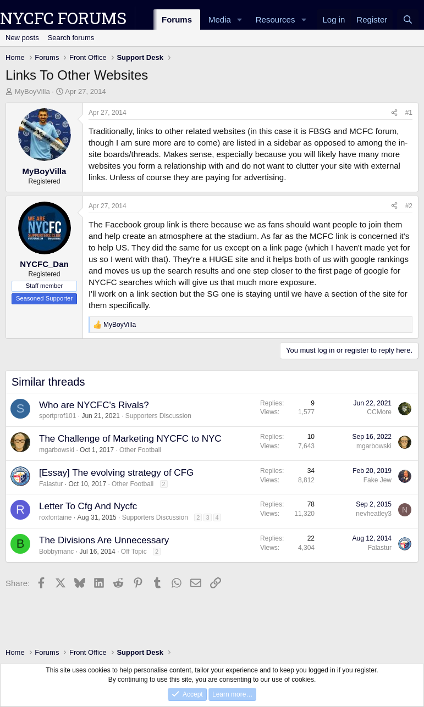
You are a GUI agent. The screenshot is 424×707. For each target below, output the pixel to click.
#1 (408, 112)
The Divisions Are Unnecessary (104, 540)
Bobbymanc (56, 551)
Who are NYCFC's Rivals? (94, 405)
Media (219, 19)
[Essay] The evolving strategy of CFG (116, 472)
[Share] (394, 113)
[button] (239, 19)
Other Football (140, 450)
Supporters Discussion (158, 416)
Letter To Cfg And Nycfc (88, 506)
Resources (275, 19)
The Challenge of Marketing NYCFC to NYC (130, 438)
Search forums (71, 38)
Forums (177, 19)
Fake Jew (378, 480)
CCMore (379, 412)
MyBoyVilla (32, 91)
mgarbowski (56, 450)
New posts (22, 38)
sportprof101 (57, 416)
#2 (408, 206)
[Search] (408, 19)
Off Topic (134, 551)
